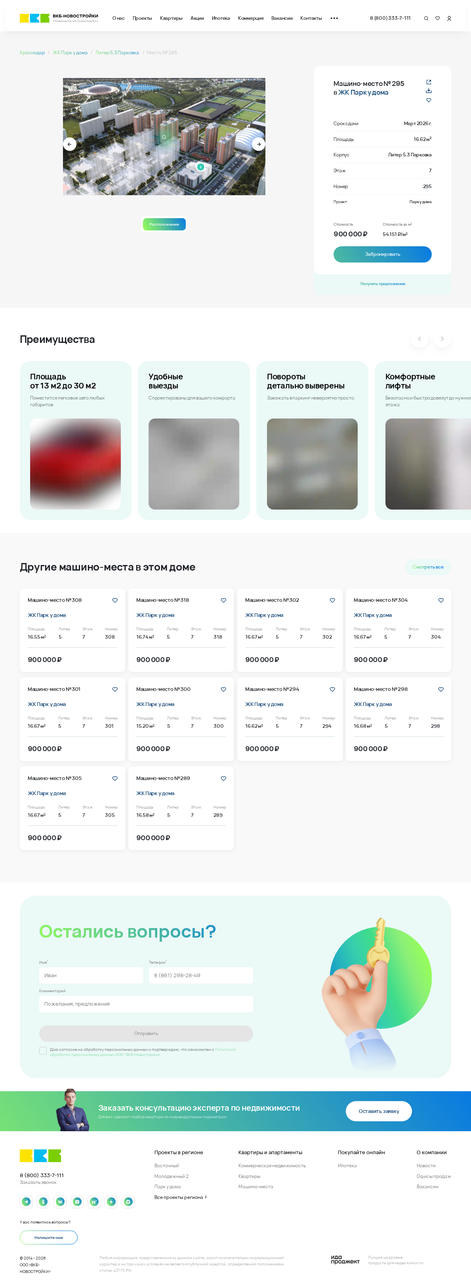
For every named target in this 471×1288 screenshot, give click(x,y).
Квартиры (171, 18)
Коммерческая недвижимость (272, 1165)
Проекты (142, 18)
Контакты (311, 18)
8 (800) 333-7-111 (390, 18)
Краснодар (33, 52)
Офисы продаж (434, 1176)
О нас (119, 18)
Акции (197, 18)
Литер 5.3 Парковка (117, 52)
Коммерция (251, 18)
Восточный (166, 1165)
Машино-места (255, 1186)
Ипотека (221, 18)
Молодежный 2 (171, 1176)
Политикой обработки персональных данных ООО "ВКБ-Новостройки (143, 1051)
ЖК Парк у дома (70, 52)
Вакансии (281, 18)
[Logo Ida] (377, 1260)
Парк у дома (167, 1186)
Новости (426, 1165)
